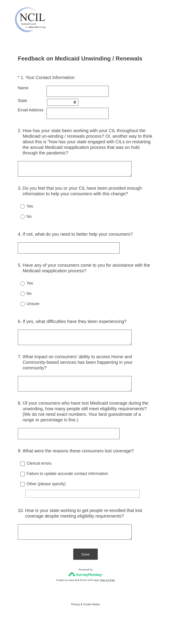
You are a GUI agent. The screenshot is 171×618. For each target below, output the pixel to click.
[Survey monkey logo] (86, 574)
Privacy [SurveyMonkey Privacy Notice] (75, 604)
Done (85, 554)
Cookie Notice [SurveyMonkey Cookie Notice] (91, 604)
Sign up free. (107, 580)
